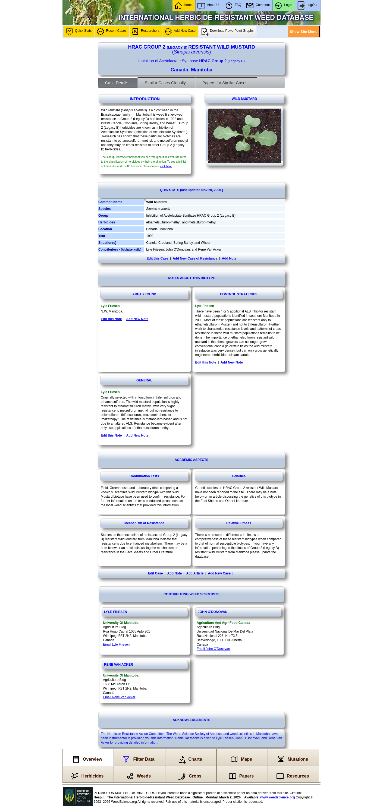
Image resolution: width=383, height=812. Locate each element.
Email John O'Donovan (213, 649)
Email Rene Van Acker (119, 697)
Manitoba (201, 69)
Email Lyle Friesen (116, 644)
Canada (179, 69)
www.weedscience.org (277, 797)
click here (166, 166)
